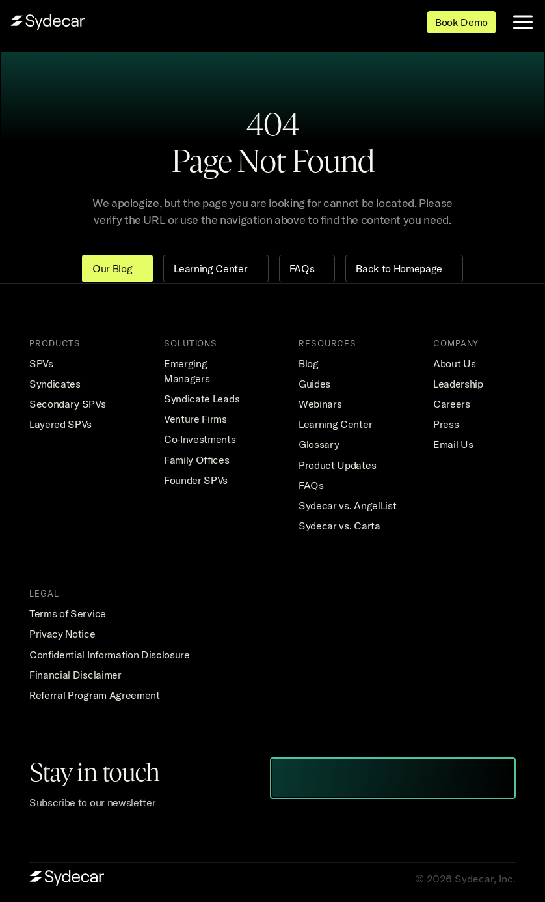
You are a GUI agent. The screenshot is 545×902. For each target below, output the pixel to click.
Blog (309, 363)
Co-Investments (200, 438)
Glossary (319, 444)
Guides (314, 383)
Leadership (458, 383)
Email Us (453, 444)
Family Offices (197, 459)
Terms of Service (67, 613)
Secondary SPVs (67, 403)
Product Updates (337, 465)
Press (446, 423)
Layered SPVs (60, 423)
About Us (454, 363)
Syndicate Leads (201, 398)
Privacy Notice (62, 633)
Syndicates (55, 383)
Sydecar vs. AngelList (347, 505)
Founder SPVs (196, 479)
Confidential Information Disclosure (109, 654)
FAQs (311, 485)
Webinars (320, 403)
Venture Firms (195, 418)
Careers (451, 403)
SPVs (41, 363)
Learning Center (335, 423)
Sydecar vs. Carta (339, 525)
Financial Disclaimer (75, 674)
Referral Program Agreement (94, 694)
